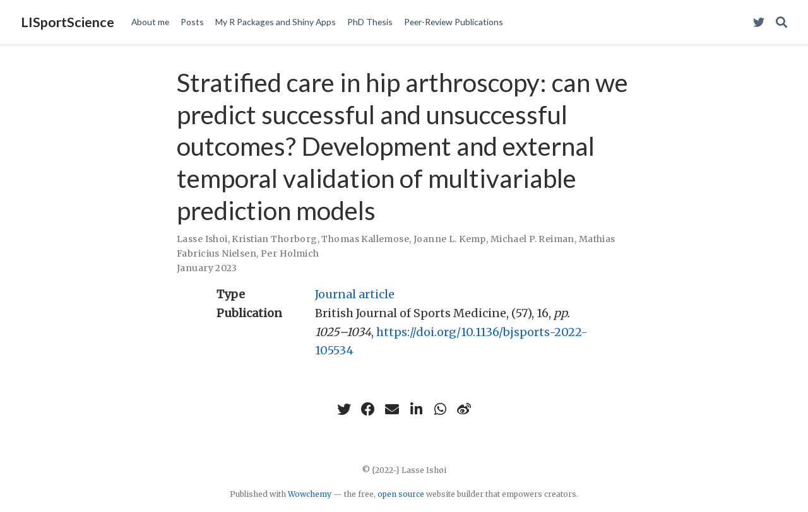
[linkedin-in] (416, 409)
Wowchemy (309, 494)
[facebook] (368, 409)
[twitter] (344, 409)
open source (400, 494)
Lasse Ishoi (202, 239)
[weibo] (463, 409)
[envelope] (392, 409)
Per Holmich (290, 253)
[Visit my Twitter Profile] (758, 22)
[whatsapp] (440, 409)
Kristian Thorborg (274, 239)
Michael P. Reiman (532, 239)
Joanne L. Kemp (449, 239)
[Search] (781, 22)
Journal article (355, 294)
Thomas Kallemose (365, 239)
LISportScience (67, 22)
